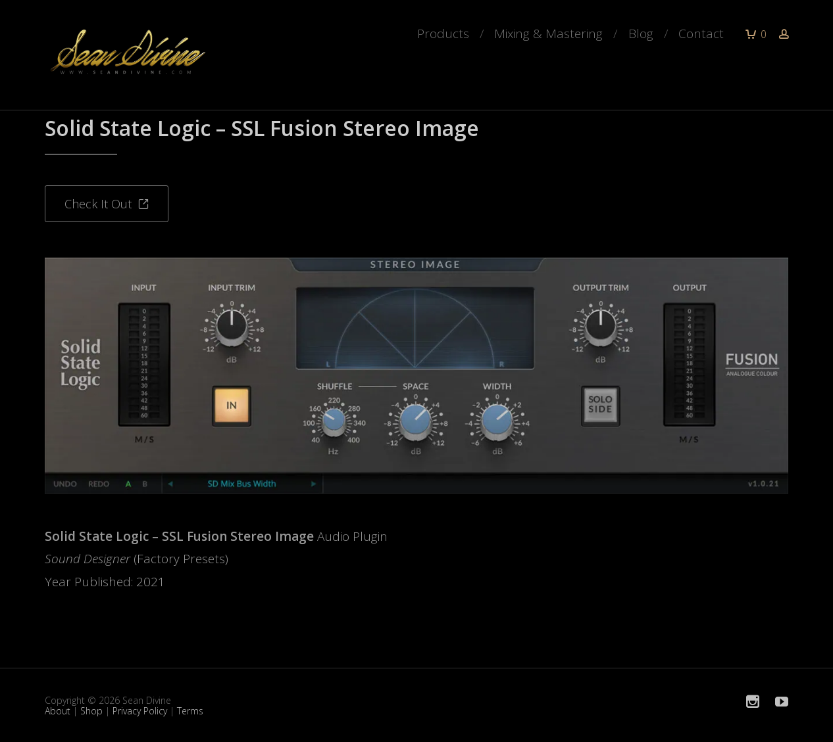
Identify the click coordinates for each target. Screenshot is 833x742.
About (57, 711)
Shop (91, 711)
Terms (190, 711)
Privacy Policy (140, 711)
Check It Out (106, 204)
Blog (640, 33)
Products (443, 33)
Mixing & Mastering (548, 33)
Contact (701, 33)
